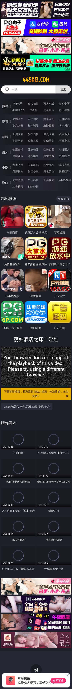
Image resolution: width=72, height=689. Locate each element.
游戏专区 (64, 103)
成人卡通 (48, 134)
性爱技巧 (64, 171)
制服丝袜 (17, 140)
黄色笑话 (48, 171)
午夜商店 (33, 180)
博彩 (5, 106)
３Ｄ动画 (64, 119)
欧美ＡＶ (48, 119)
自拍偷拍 (33, 119)
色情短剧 (33, 186)
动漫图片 (64, 149)
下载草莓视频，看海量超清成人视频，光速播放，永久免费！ (36, 394)
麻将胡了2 (18, 110)
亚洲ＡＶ (17, 119)
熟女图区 (48, 156)
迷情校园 (17, 171)
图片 (5, 152)
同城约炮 (17, 180)
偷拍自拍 (33, 134)
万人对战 (48, 103)
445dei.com (36, 80)
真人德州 (33, 103)
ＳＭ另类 (64, 125)
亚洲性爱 (17, 134)
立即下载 (58, 680)
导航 (5, 183)
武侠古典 (64, 165)
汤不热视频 (64, 180)
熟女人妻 (17, 125)
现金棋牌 (48, 110)
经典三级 (33, 140)
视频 (5, 121)
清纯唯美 (33, 156)
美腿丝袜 (17, 156)
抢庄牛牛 (64, 110)
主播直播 (48, 125)
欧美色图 (48, 149)
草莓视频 (48, 180)
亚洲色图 (33, 149)
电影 (5, 137)
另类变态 (64, 140)
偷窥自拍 (17, 149)
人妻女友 (48, 165)
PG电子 (17, 103)
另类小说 (33, 171)
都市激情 (17, 165)
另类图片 (64, 156)
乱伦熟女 (48, 140)
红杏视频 (17, 186)
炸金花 (33, 110)
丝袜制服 (33, 125)
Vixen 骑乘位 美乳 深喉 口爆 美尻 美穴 (27, 406)
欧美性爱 (64, 134)
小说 (5, 167)
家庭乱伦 (33, 165)
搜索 (63, 89)
